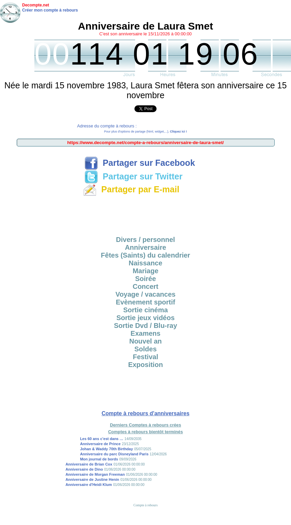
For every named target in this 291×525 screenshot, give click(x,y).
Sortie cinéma (145, 310)
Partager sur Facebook (139, 163)
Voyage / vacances (145, 294)
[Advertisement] (146, 213)
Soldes (145, 349)
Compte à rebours (145, 505)
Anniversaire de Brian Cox (88, 464)
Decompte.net (35, 5)
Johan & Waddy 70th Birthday (106, 449)
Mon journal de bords (99, 459)
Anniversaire (145, 247)
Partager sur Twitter (133, 176)
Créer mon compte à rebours (50, 10)
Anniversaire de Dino (84, 469)
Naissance (145, 263)
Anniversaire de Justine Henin (92, 479)
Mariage (146, 271)
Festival (145, 357)
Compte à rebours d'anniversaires (145, 413)
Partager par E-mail (131, 189)
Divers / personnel (145, 239)
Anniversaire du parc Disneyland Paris (114, 454)
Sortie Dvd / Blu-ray (145, 325)
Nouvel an (145, 341)
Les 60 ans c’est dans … (101, 439)
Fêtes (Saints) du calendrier (145, 255)
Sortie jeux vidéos (145, 317)
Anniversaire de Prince (100, 444)
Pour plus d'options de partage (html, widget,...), (145, 131)
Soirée (145, 278)
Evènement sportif (145, 302)
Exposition (145, 364)
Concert (146, 286)
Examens (146, 333)
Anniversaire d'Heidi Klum (88, 485)
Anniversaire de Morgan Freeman (95, 474)
